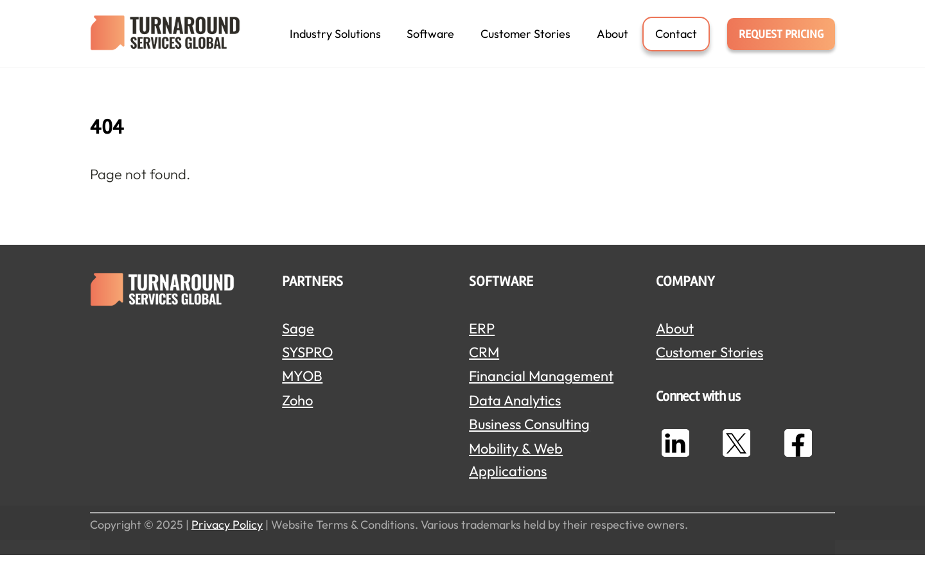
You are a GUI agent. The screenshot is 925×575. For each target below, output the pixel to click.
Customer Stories (525, 42)
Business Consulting (529, 444)
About (612, 42)
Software (430, 42)
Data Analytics (515, 420)
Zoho (297, 420)
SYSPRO (307, 372)
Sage (298, 348)
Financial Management (541, 396)
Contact (676, 42)
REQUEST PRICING (781, 43)
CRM (484, 372)
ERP (482, 348)
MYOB (302, 396)
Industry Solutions (335, 42)
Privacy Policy (227, 544)
